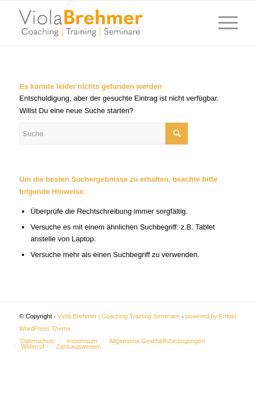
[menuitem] (37, 341)
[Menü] (222, 23)
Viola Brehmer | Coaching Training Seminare (118, 316)
